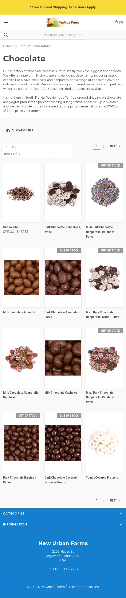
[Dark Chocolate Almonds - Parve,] (62, 278)
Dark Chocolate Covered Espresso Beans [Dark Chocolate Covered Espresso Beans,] (60, 480)
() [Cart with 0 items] (119, 22)
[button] (63, 130)
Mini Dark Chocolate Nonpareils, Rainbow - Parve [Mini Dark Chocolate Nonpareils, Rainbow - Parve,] (100, 231)
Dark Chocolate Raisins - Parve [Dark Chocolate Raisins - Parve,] (19, 480)
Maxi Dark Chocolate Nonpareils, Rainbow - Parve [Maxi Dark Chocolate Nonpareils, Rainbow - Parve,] (100, 397)
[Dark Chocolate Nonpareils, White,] (62, 193)
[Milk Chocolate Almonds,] (21, 278)
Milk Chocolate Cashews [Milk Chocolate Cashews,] (60, 392)
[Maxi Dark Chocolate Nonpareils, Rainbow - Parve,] (104, 358)
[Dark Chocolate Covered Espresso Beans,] (62, 443)
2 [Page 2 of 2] (104, 146)
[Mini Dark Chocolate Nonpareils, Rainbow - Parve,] (104, 193)
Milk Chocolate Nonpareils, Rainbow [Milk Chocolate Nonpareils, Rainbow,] (21, 395)
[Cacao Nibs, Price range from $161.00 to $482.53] (21, 193)
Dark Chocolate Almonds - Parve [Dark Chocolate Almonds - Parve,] (61, 314)
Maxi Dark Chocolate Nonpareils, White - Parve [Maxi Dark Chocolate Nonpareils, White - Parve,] (102, 314)
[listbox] (30, 153)
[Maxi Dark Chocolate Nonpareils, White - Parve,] (104, 278)
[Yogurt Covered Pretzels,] (104, 443)
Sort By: (11, 147)
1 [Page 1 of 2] (96, 146)
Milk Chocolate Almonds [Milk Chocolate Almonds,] (19, 312)
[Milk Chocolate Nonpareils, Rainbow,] (21, 358)
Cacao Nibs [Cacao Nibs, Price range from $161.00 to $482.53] (10, 227)
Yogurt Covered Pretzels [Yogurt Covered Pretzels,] (102, 477)
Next (115, 146)
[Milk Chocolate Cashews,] (62, 358)
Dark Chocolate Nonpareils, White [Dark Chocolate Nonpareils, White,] (62, 229)
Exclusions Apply (82, 7)
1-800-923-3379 (65, 569)
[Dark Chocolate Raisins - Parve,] (21, 443)
